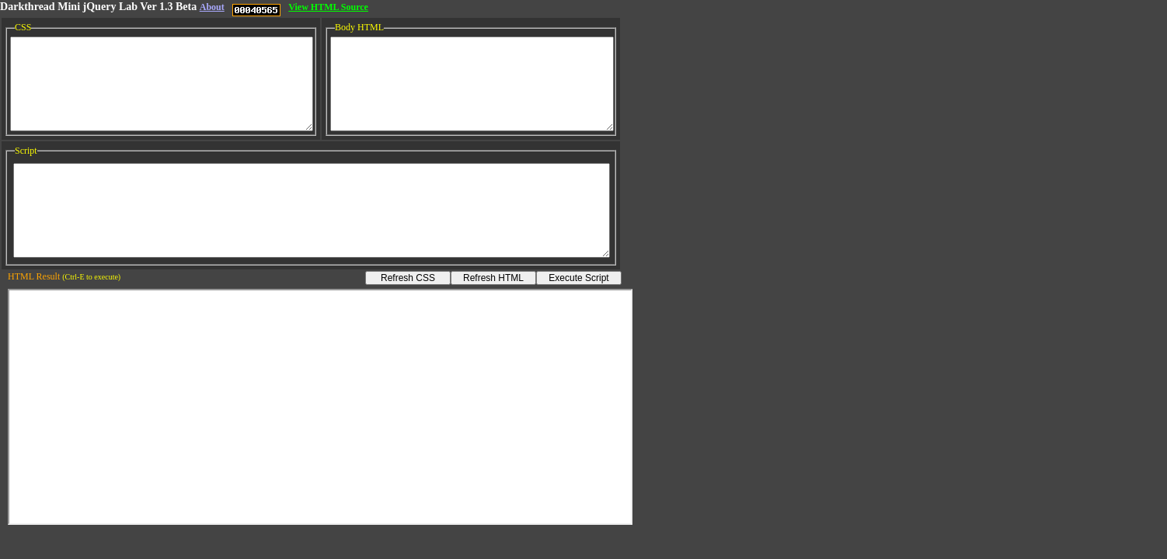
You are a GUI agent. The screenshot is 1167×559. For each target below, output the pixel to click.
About (212, 7)
